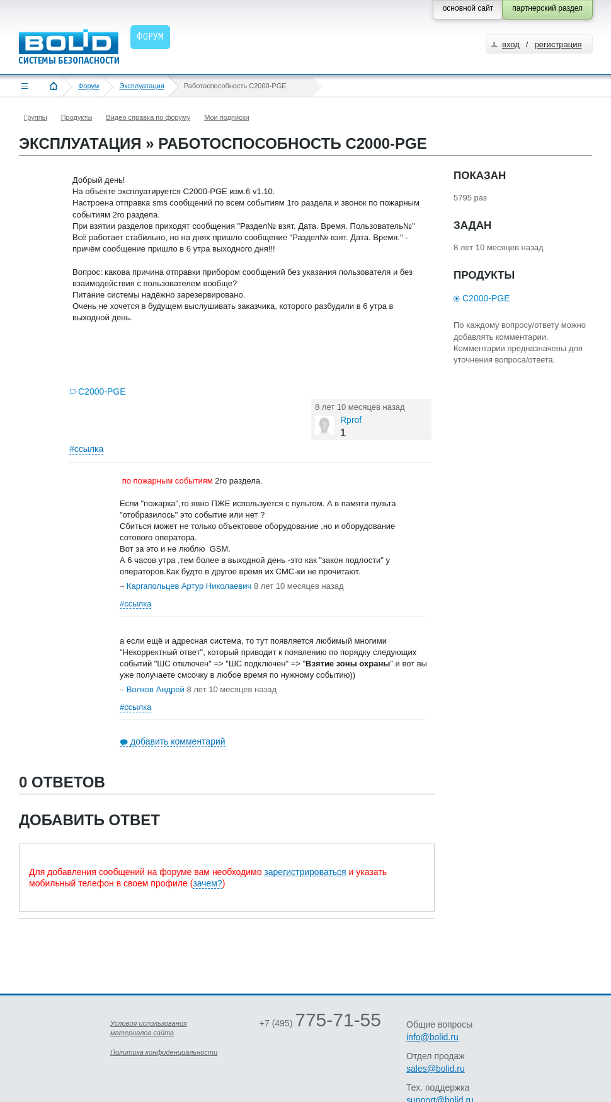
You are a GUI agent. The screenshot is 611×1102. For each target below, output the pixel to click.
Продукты (77, 117)
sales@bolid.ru (435, 1069)
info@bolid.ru (432, 1037)
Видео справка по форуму (148, 117)
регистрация (557, 44)
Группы (35, 117)
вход (511, 44)
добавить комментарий (178, 741)
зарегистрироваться (305, 872)
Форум (88, 86)
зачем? (207, 883)
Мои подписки (226, 117)
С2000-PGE (101, 391)
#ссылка (86, 449)
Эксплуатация (141, 86)
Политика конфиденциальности (163, 1052)
